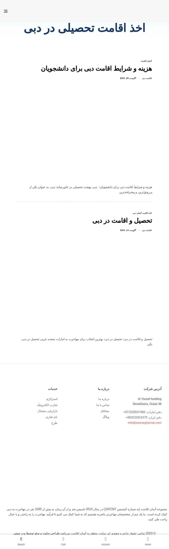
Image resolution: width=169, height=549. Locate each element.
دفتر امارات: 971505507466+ (142, 412)
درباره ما (103, 398)
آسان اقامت (146, 61)
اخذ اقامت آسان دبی (142, 213)
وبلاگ (106, 416)
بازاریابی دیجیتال (47, 410)
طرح (54, 422)
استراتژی (51, 398)
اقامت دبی (147, 78)
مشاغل (104, 410)
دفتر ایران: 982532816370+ (143, 417)
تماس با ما (103, 404)
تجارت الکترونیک (47, 404)
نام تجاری (51, 416)
